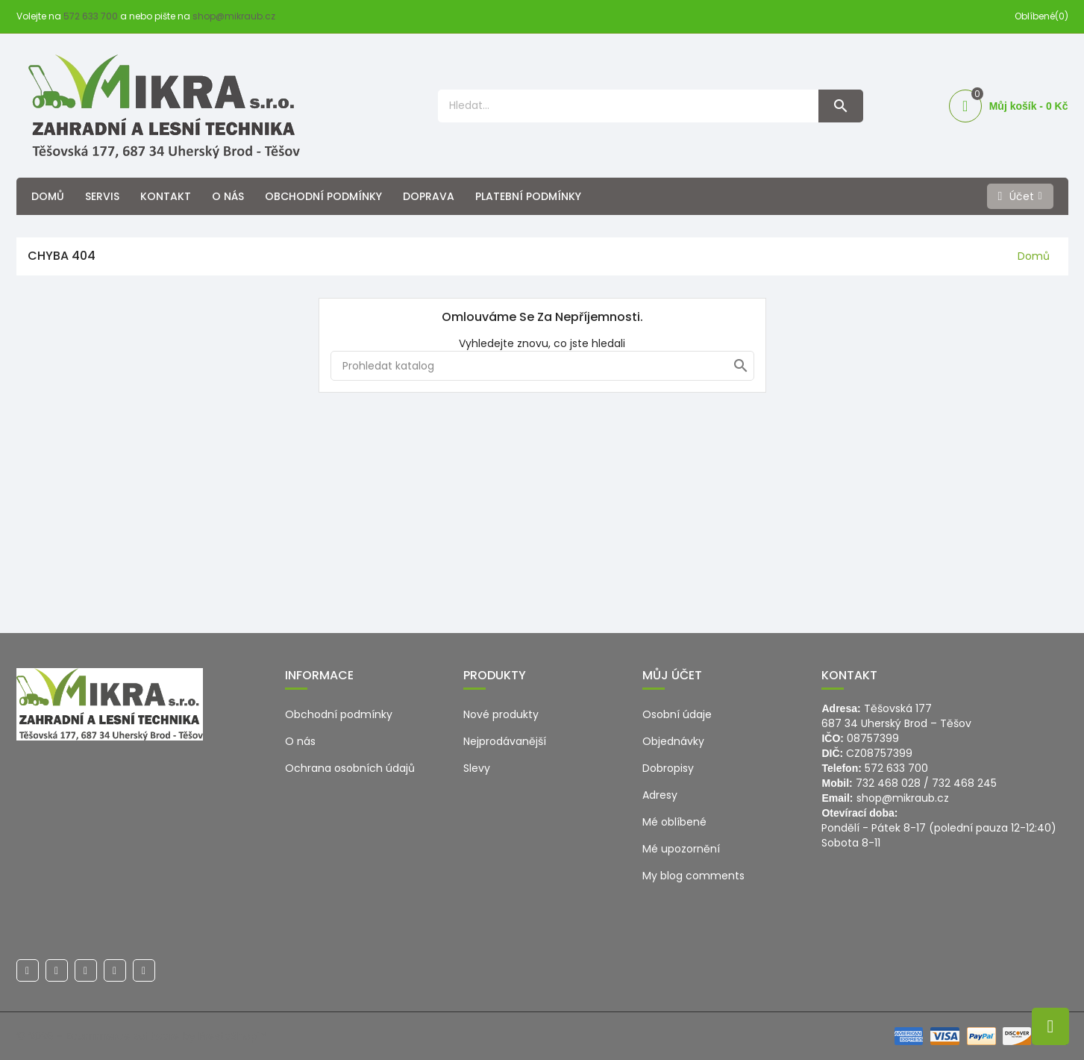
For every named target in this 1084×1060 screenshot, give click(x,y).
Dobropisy (668, 768)
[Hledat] (542, 366)
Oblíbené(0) (1041, 16)
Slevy (476, 768)
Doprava (428, 196)
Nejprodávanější (504, 741)
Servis (102, 196)
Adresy (659, 795)
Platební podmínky (528, 196)
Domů (47, 196)
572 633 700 (90, 16)
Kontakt (165, 196)
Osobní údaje (677, 714)
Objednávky (673, 741)
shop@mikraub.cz (233, 16)
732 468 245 (964, 783)
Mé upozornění (681, 848)
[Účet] (1020, 196)
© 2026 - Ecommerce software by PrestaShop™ (141, 1036)
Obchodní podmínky (323, 196)
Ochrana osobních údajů (350, 768)
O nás (228, 196)
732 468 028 (888, 783)
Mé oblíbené (674, 821)
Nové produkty (501, 714)
